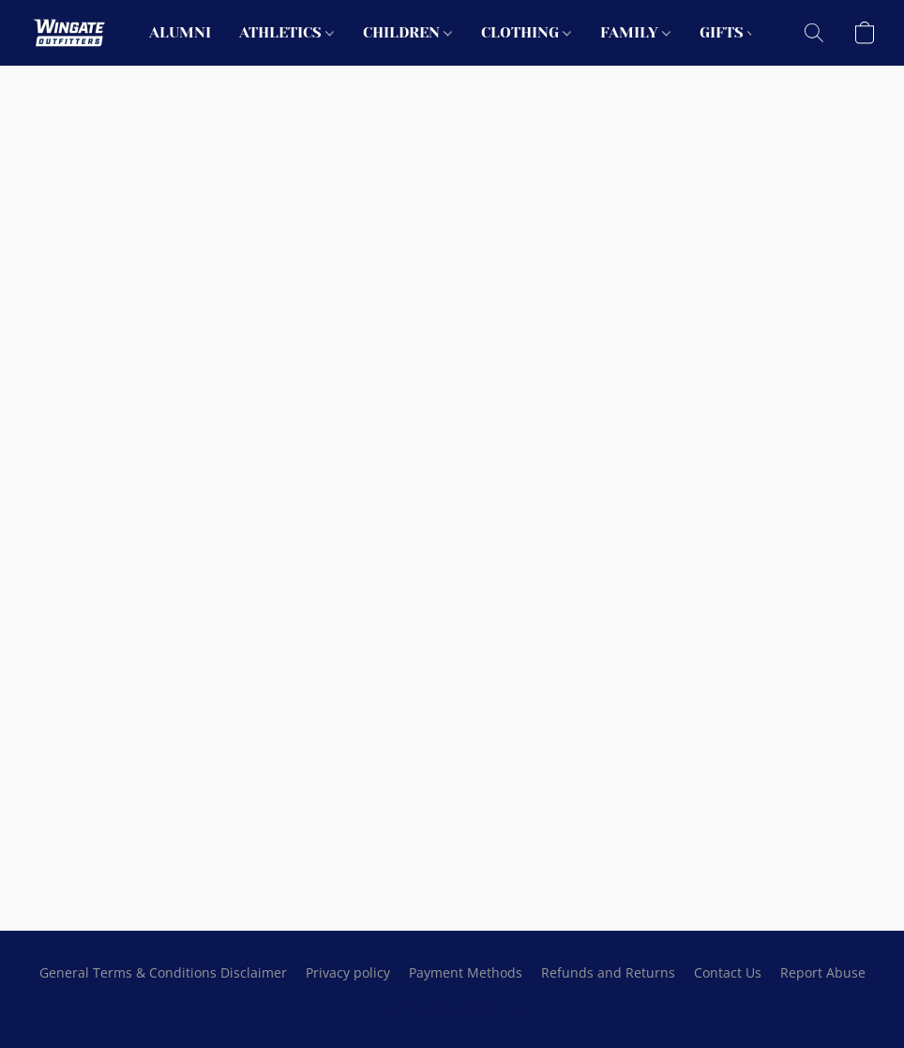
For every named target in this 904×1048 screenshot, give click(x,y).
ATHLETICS (286, 32)
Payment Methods (465, 972)
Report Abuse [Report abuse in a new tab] (823, 972)
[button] (70, 32)
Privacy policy (348, 972)
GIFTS (728, 32)
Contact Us (727, 972)
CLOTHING (526, 32)
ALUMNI (180, 32)
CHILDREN (407, 32)
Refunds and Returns (608, 972)
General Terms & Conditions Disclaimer (163, 972)
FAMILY (635, 32)
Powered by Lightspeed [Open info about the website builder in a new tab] (452, 1007)
